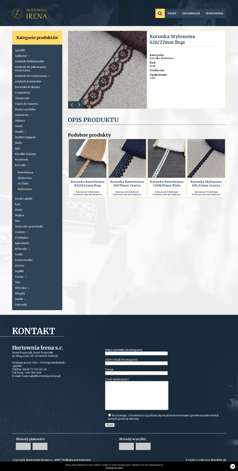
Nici (17, 221)
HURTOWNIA (214, 13)
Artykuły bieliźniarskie (29, 61)
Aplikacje (22, 55)
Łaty (17, 204)
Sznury (19, 265)
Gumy (19, 126)
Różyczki (22, 248)
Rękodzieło (22, 243)
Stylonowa (25, 189)
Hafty (18, 142)
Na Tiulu (23, 183)
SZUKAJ (160, 13)
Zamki (20, 299)
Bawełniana (25, 172)
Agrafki (20, 50)
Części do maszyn (26, 103)
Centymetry (22, 92)
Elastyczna (25, 178)
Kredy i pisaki (23, 198)
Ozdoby (21, 232)
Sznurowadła (23, 260)
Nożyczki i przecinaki (29, 226)
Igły (17, 148)
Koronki (21, 165)
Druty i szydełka (25, 109)
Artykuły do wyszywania (32, 76)
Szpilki (19, 271)
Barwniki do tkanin (27, 87)
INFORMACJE (191, 13)
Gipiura (20, 120)
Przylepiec (22, 237)
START (172, 13)
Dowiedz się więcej (114, 467)
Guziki (20, 131)
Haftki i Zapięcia (25, 137)
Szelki (19, 254)
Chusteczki (22, 98)
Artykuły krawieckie (28, 81)
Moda (18, 209)
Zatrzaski (21, 304)
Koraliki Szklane (25, 154)
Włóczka (22, 288)
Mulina (19, 215)
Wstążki (20, 293)
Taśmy (20, 276)
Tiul (17, 282)
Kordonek (21, 159)
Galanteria (23, 115)
